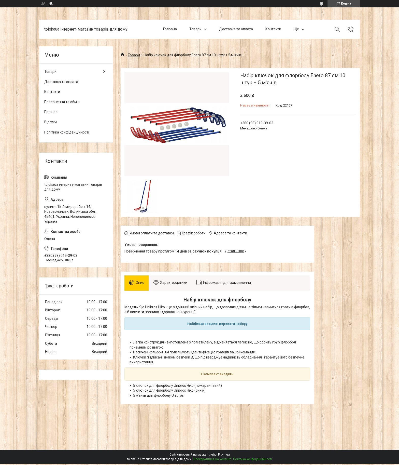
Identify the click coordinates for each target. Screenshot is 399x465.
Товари (195, 29)
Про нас (50, 112)
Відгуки (50, 122)
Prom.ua (224, 455)
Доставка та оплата (236, 29)
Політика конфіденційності (66, 132)
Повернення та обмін (62, 102)
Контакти (273, 29)
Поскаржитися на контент (212, 460)
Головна (170, 29)
